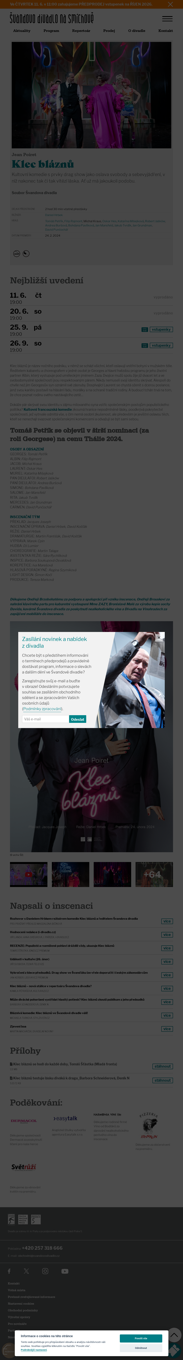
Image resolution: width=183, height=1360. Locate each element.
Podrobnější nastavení (34, 1349)
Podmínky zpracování (42, 709)
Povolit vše (141, 1338)
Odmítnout (141, 1348)
